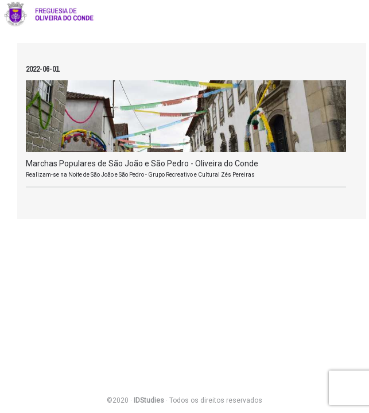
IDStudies (149, 400)
